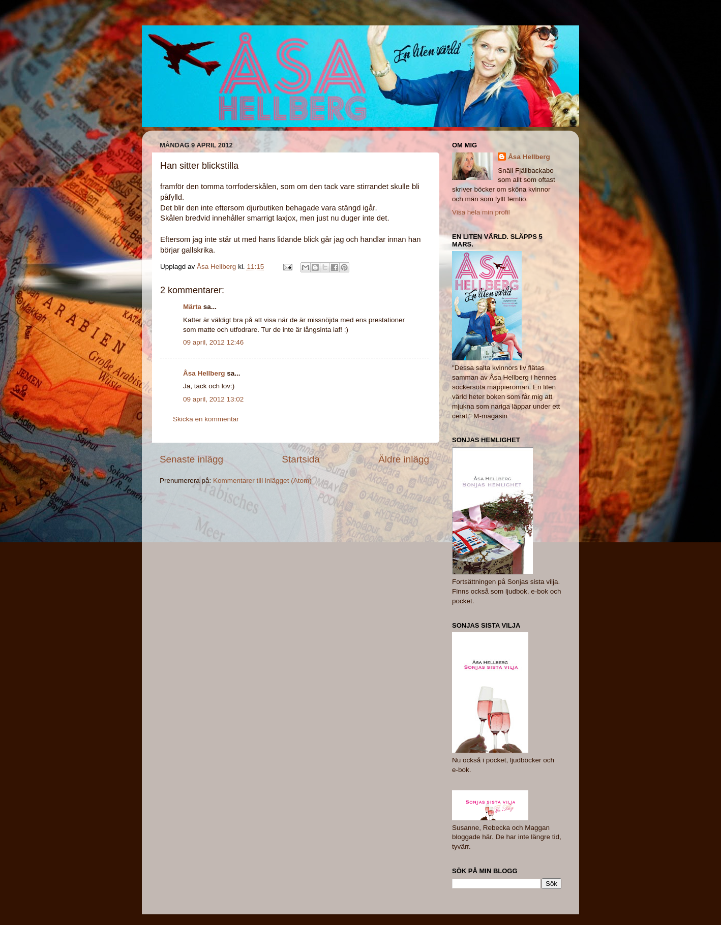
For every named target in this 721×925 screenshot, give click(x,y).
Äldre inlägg (403, 459)
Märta (192, 307)
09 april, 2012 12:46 (213, 342)
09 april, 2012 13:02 (213, 399)
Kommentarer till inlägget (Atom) (262, 480)
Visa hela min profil (481, 212)
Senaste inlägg (191, 459)
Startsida (301, 459)
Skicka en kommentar (206, 419)
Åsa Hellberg (204, 373)
